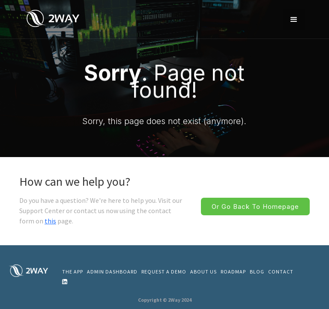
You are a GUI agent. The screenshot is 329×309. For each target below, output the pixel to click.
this (50, 221)
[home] (53, 18)
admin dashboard (112, 271)
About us (203, 271)
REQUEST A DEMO (163, 271)
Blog (257, 271)
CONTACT (280, 271)
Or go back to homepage (255, 206)
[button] (294, 19)
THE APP (72, 271)
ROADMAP (233, 271)
